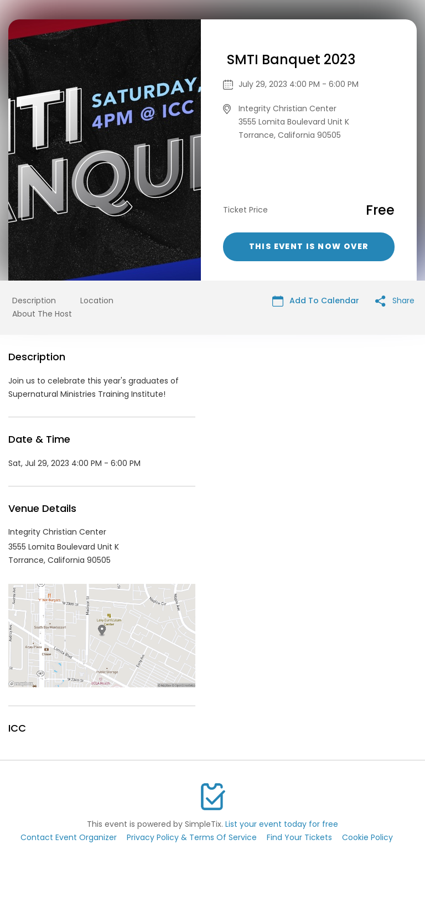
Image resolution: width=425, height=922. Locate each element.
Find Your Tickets (299, 837)
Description (34, 300)
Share (394, 301)
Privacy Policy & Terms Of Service (192, 837)
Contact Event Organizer (68, 837)
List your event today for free (281, 824)
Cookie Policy (367, 837)
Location (96, 300)
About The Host (42, 313)
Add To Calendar (315, 301)
